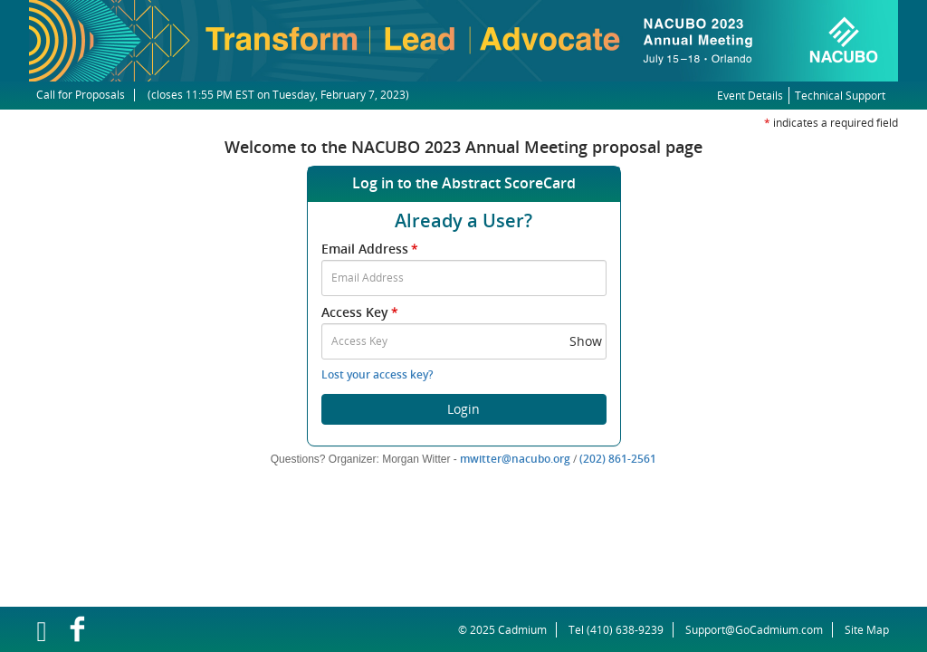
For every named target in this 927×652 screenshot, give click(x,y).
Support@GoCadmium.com (759, 630)
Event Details (750, 95)
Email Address (371, 248)
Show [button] (585, 341)
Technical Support (840, 95)
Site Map (867, 630)
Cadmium (522, 630)
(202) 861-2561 (617, 458)
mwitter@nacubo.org (515, 458)
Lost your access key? (377, 374)
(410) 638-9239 (625, 630)
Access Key (361, 312)
